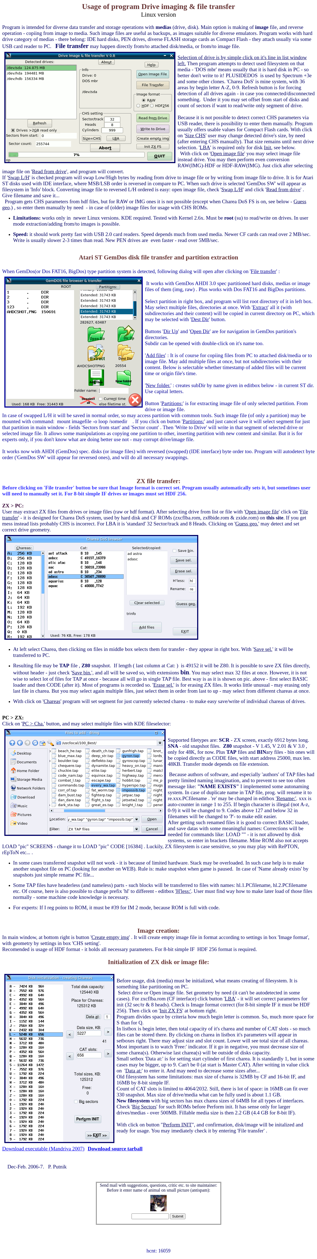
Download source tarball (115, 1149)
